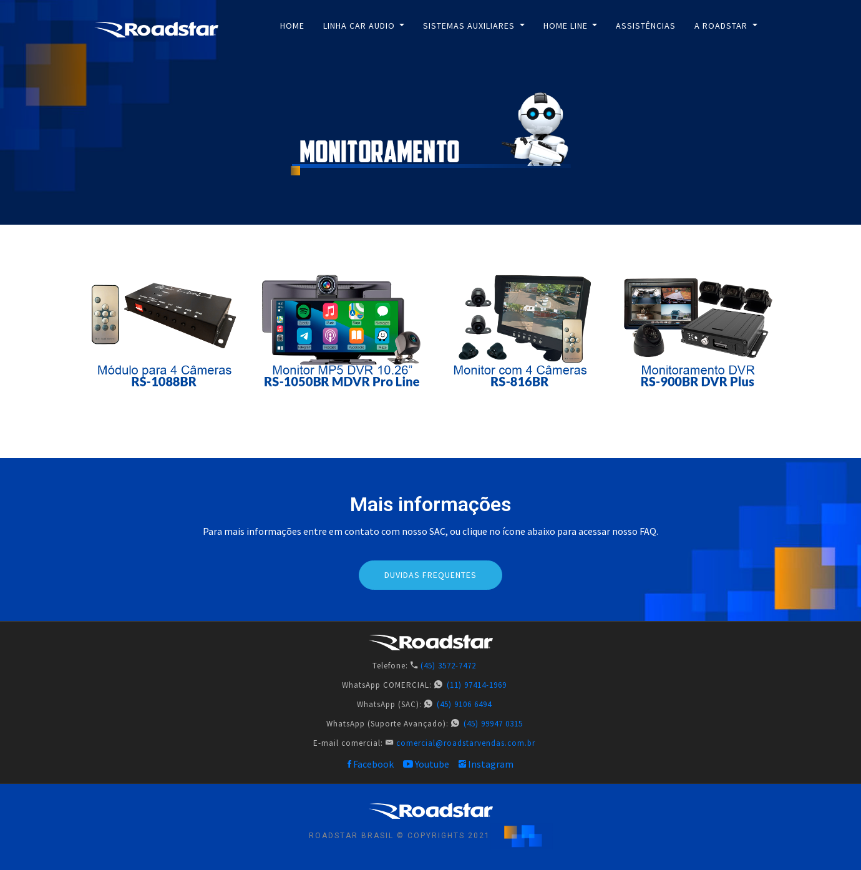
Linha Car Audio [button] (360, 25)
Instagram (486, 764)
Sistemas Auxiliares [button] (470, 25)
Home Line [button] (566, 25)
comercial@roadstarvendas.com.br (465, 743)
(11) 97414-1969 (477, 685)
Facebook (371, 764)
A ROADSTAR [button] (722, 25)
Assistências (646, 25)
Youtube (426, 764)
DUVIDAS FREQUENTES (430, 574)
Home (292, 25)
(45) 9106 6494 (464, 704)
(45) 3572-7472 (448, 665)
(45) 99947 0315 (493, 723)
